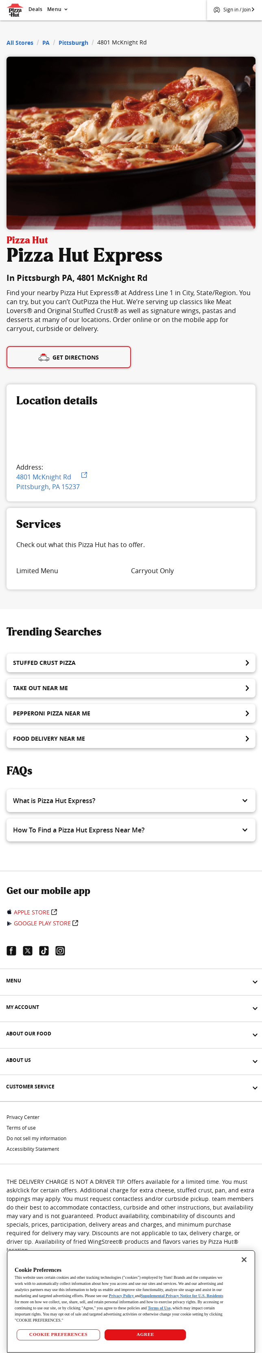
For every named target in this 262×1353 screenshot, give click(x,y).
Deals (35, 9)
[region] (131, 1301)
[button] (131, 800)
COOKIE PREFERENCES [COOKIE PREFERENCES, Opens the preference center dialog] (58, 1334)
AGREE (145, 1334)
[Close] (244, 1260)
